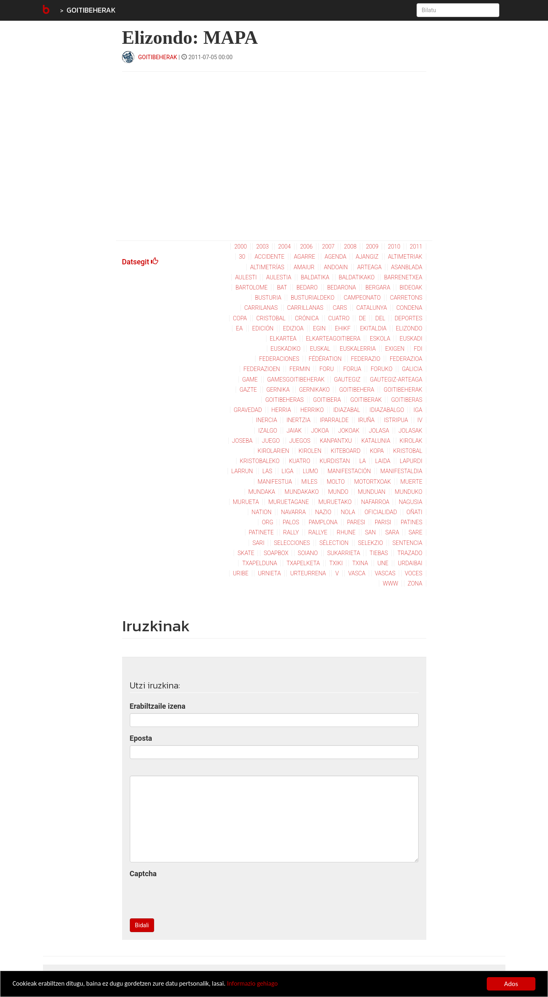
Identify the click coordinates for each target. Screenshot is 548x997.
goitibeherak (403, 389)
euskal (320, 348)
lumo (310, 471)
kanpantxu (336, 440)
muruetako (335, 502)
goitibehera (356, 389)
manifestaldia (401, 471)
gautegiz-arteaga (396, 379)
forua (352, 369)
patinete (261, 532)
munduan (371, 492)
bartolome (251, 287)
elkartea (283, 338)
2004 (284, 246)
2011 (416, 246)
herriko (312, 410)
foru (326, 369)
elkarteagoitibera (333, 338)
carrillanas (305, 307)
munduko (408, 492)
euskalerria (358, 348)
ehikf (342, 328)
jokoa (320, 430)
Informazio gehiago (265, 984)
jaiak (294, 430)
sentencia (407, 543)
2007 (328, 246)
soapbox (276, 553)
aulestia (278, 277)
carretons (406, 297)
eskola (380, 338)
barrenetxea (403, 277)
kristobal (407, 451)
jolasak (410, 430)
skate (246, 553)
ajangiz (367, 256)
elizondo (409, 328)
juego (271, 440)
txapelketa (303, 563)
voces (413, 573)
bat (282, 287)
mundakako (302, 492)
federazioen (261, 369)
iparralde (334, 420)
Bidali (142, 925)
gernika (278, 389)
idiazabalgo (387, 410)
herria (281, 410)
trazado (410, 553)
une (382, 563)
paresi (356, 522)
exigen (394, 348)
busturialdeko (313, 297)
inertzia (298, 420)
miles (309, 481)
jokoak (348, 430)
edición (262, 328)
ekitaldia (373, 328)
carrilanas (260, 307)
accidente (269, 256)
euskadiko (286, 348)
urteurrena (308, 573)
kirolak (411, 440)
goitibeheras (284, 400)
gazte (248, 389)
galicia (412, 369)
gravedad (248, 410)
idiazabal (346, 410)
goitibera (327, 400)
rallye (317, 532)
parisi (383, 522)
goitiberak (366, 400)
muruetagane (288, 502)
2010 (394, 246)
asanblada (406, 267)
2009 (372, 246)
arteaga (369, 267)
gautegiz (347, 379)
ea (239, 328)
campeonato (362, 297)
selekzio (370, 543)
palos (291, 522)
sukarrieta (343, 553)
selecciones (292, 543)
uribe (241, 573)
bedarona (341, 287)
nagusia (410, 502)
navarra (293, 512)
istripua (396, 420)
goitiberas (406, 400)
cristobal (271, 318)
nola (348, 512)
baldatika (315, 277)
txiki (336, 563)
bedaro (307, 287)
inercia (266, 420)
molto (335, 481)
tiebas (379, 553)
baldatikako (356, 277)
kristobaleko (259, 461)
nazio (323, 512)
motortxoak (372, 481)
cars (340, 307)
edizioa (293, 328)
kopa (377, 451)
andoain (336, 267)
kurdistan (335, 461)
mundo (338, 492)
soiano (308, 553)
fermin (300, 369)
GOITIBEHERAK (91, 9)
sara (392, 532)
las (267, 471)
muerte (411, 481)
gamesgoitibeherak (296, 379)
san (370, 532)
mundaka (261, 492)
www (390, 583)
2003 (262, 246)
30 (242, 256)
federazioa (406, 359)
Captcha (143, 873)
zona (415, 583)
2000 (240, 246)
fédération (325, 359)
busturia (268, 297)
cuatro (339, 318)
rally (291, 532)
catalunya (372, 307)
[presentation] (191, 896)
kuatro (299, 461)
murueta (246, 502)
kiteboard (346, 451)
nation (261, 512)
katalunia (375, 440)
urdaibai (410, 563)
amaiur (304, 267)
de (362, 318)
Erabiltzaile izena (158, 706)
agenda (335, 256)
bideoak (411, 287)
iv (419, 420)
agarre (304, 256)
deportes (408, 318)
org (267, 522)
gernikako (314, 389)
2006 (306, 246)
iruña (366, 420)
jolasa (379, 430)
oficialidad (381, 512)
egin (319, 328)
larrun (242, 471)
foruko (382, 369)
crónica (307, 318)
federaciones (279, 359)
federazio (365, 359)
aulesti (246, 277)
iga (417, 410)
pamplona (323, 522)
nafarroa (375, 502)
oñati (414, 512)
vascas (385, 573)
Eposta (141, 738)
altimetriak (405, 256)
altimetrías (267, 267)
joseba (242, 440)
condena (409, 307)
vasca (356, 573)
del (380, 318)
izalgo (267, 430)
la (362, 461)
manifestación (349, 471)
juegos (299, 440)
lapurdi (411, 461)
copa (240, 318)
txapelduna (259, 563)
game (250, 379)
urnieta (269, 573)
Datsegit (140, 261)
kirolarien (273, 451)
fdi (418, 348)
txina (360, 563)
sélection (333, 543)
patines (411, 522)
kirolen (310, 451)
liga (287, 471)
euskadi (411, 338)
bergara (377, 287)
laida (382, 461)
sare (415, 532)
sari (258, 543)
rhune (346, 532)
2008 (350, 246)
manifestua (275, 481)
